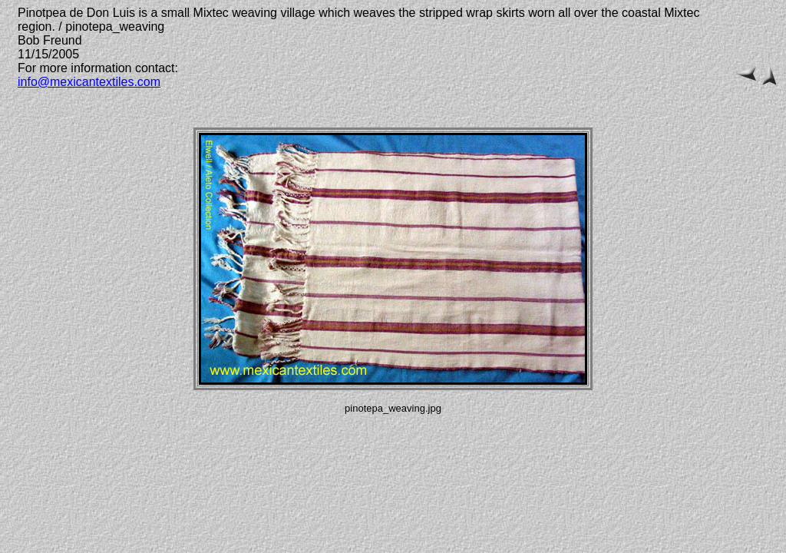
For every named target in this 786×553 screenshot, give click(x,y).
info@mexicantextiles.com (89, 81)
